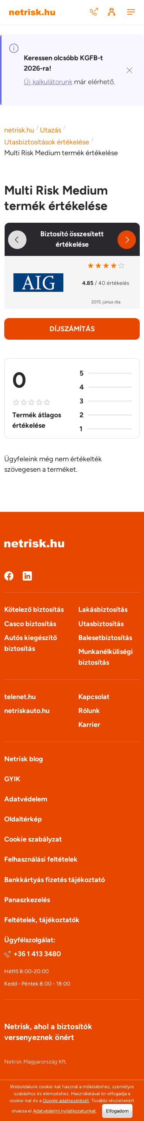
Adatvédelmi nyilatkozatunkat (64, 1111)
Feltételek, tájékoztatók (41, 920)
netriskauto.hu (27, 710)
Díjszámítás (72, 329)
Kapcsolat (93, 697)
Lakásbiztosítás (102, 609)
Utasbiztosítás (101, 624)
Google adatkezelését (66, 1100)
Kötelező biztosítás (34, 609)
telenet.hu (20, 697)
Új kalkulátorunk (48, 82)
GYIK (12, 779)
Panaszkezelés (27, 900)
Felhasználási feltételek (41, 859)
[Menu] (131, 12)
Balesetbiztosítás (105, 637)
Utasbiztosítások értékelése (46, 142)
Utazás (50, 130)
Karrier (89, 724)
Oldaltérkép (23, 819)
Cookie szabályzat (33, 839)
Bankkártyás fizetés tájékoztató (54, 879)
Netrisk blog (23, 759)
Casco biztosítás (30, 624)
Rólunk (89, 710)
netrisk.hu (19, 130)
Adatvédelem (25, 799)
